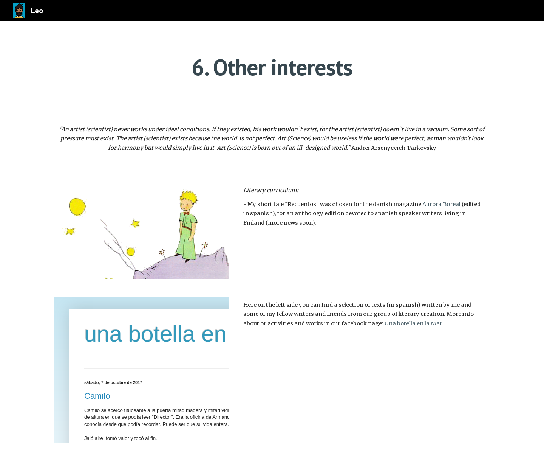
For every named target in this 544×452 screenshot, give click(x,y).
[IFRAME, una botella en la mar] (141, 370)
